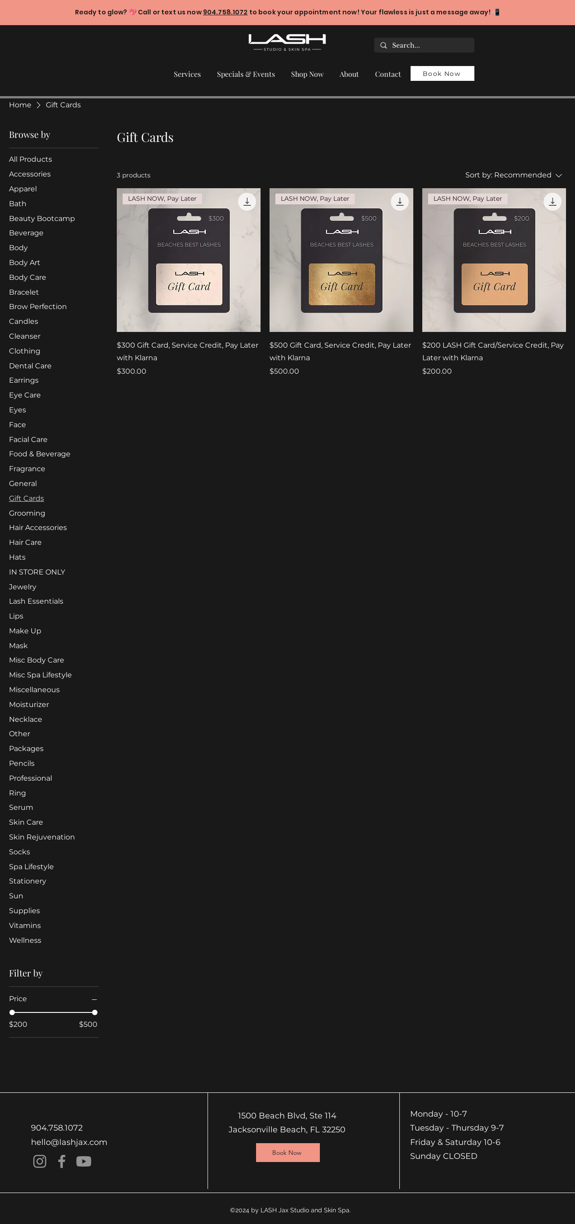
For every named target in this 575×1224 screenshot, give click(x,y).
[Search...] (424, 46)
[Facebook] (62, 1161)
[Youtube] (84, 1161)
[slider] (12, 1012)
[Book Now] (442, 73)
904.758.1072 (225, 12)
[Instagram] (40, 1161)
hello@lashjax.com (69, 1142)
